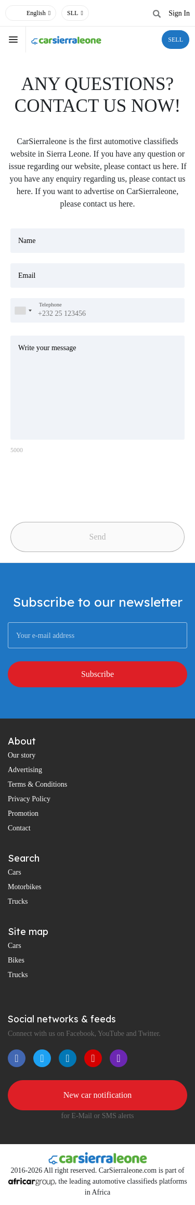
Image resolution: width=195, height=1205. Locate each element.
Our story (21, 755)
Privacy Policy (29, 799)
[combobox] (23, 310)
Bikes (16, 960)
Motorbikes (25, 887)
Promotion (23, 813)
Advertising (25, 770)
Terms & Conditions (37, 784)
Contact (19, 828)
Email (26, 275)
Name (26, 241)
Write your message (47, 348)
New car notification (97, 1095)
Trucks (18, 901)
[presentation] (83, 484)
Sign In (179, 13)
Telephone (50, 304)
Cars (14, 872)
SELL (175, 39)
